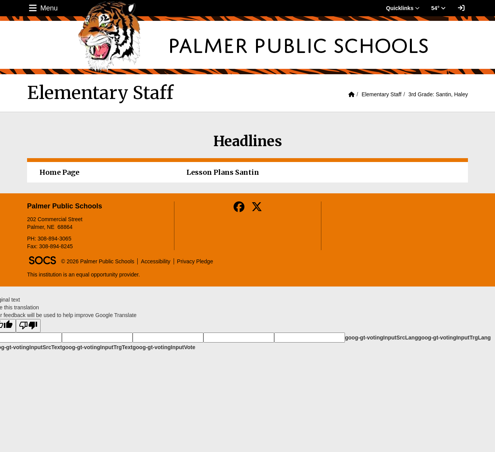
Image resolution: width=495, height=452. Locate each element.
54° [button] (438, 8)
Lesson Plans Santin (222, 172)
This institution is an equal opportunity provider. (83, 274)
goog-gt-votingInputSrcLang (381, 337)
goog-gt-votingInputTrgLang (454, 337)
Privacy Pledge (195, 261)
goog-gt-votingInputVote (164, 347)
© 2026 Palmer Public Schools (97, 261)
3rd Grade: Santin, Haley (438, 94)
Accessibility (155, 261)
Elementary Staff (381, 94)
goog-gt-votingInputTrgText (97, 347)
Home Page (59, 172)
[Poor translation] (28, 326)
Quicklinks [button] (403, 8)
